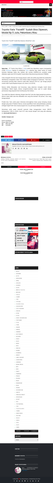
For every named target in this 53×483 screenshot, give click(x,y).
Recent (19, 431)
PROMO (18, 378)
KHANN (18, 350)
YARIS (10, 26)
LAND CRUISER (20, 357)
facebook (43, 166)
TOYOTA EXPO (20, 408)
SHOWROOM (19, 390)
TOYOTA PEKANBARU (20, 459)
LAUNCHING (19, 359)
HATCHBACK (19, 334)
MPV (17, 366)
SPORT (18, 399)
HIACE (17, 339)
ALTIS (17, 276)
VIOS (17, 422)
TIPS (17, 406)
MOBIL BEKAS (19, 364)
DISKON (18, 311)
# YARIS (10, 136)
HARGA (18, 329)
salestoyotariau (24, 478)
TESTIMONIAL (19, 404)
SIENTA (18, 392)
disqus (26, 166)
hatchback (8, 70)
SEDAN (18, 387)
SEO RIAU (38, 478)
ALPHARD (18, 273)
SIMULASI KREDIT (20, 394)
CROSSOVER (19, 306)
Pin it (33, 140)
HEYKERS (18, 336)
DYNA (17, 313)
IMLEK (17, 343)
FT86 (17, 325)
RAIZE (17, 380)
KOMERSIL (18, 352)
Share (21, 140)
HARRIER (18, 331)
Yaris (27, 70)
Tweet (8, 140)
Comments (34, 431)
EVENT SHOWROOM (21, 318)
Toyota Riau (4, 68)
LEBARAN (18, 362)
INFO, (21, 35)
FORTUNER (19, 320)
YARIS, (23, 35)
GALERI (18, 327)
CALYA (18, 294)
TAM (24, 68)
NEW (17, 369)
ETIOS (17, 315)
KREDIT (18, 355)
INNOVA (18, 348)
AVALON (18, 283)
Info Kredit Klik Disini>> (10, 113)
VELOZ (18, 418)
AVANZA (18, 285)
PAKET (18, 371)
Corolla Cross (20, 304)
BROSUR (18, 292)
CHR (17, 299)
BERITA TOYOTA (20, 290)
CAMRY (18, 297)
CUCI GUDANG (20, 308)
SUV (17, 401)
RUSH (17, 385)
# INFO (6, 136)
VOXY (17, 425)
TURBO (18, 411)
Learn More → (25, 470)
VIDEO (18, 420)
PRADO (18, 376)
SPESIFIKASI (19, 397)
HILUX (17, 341)
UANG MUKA (19, 413)
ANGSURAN (19, 278)
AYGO (17, 287)
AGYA (17, 271)
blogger (9, 166)
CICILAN (18, 301)
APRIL (17, 280)
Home (3, 26)
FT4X (17, 322)
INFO (6, 26)
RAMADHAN (19, 383)
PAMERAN (18, 373)
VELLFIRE (18, 415)
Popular (26, 431)
